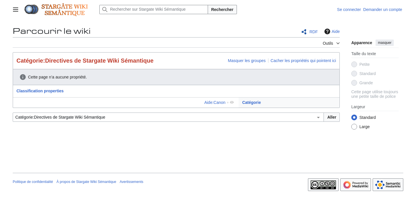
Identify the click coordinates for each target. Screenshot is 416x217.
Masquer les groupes (247, 60)
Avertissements (131, 182)
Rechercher (222, 9)
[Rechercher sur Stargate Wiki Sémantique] (153, 9)
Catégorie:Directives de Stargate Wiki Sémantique (84, 60)
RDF (313, 31)
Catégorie (251, 102)
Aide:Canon (214, 102)
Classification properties (40, 91)
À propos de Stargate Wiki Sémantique (86, 182)
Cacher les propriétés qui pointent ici (303, 60)
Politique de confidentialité (33, 182)
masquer (384, 43)
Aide (331, 31)
